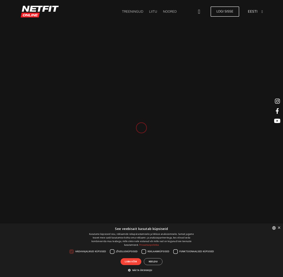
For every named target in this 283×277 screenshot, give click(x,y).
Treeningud (132, 11)
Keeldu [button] (153, 261)
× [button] (279, 228)
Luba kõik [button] (131, 261)
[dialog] (141, 250)
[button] (141, 270)
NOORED (170, 11)
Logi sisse (224, 11)
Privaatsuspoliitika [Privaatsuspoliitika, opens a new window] (149, 244)
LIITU (153, 11)
